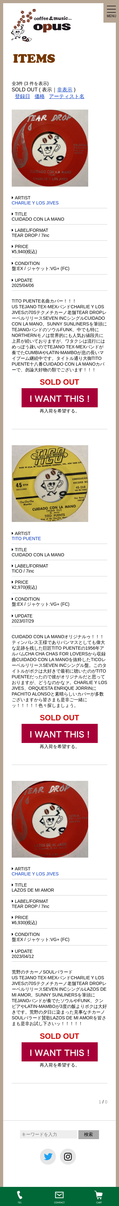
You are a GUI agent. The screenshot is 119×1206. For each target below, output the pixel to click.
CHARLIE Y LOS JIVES (35, 202)
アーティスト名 (66, 96)
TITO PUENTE (26, 538)
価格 (40, 96)
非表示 (64, 89)
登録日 (22, 96)
